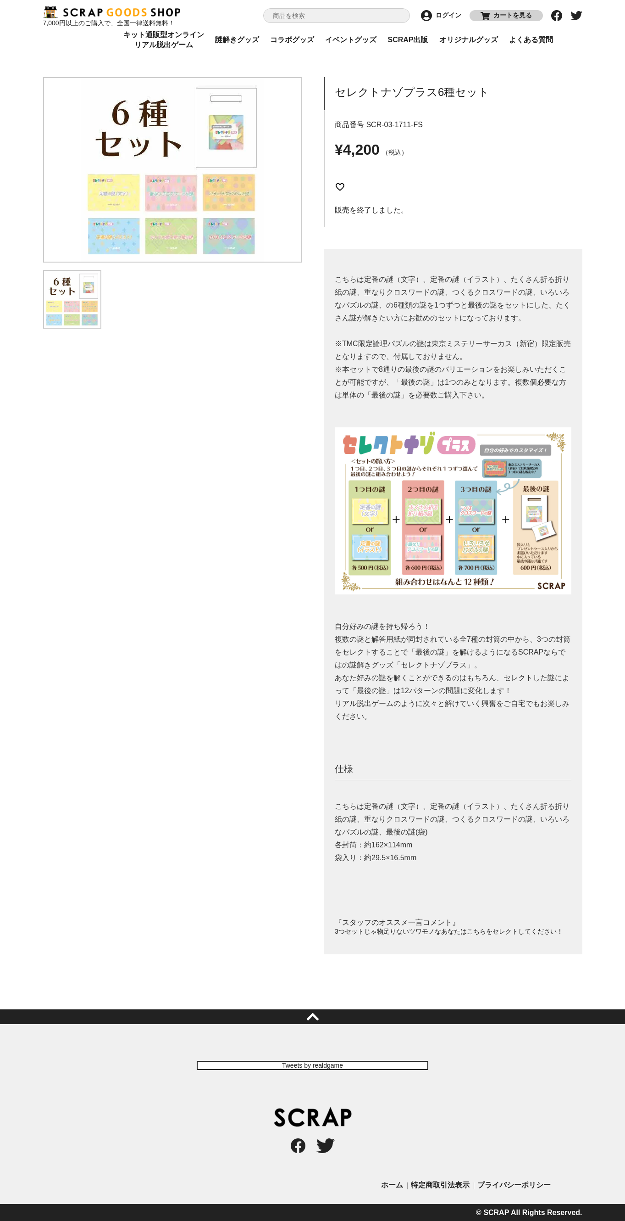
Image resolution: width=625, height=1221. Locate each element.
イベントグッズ (350, 40)
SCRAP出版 (407, 40)
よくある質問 (531, 40)
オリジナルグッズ (468, 40)
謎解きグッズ (237, 40)
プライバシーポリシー (514, 1185)
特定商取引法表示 (440, 1185)
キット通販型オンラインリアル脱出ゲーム (163, 40)
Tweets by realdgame (312, 1065)
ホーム (392, 1185)
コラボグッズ (292, 40)
